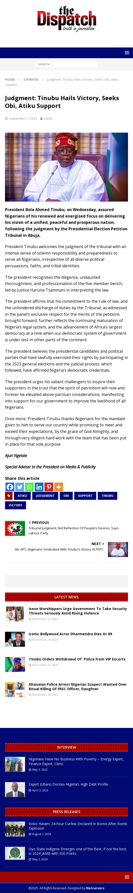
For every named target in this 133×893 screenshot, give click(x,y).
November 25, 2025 (45, 619)
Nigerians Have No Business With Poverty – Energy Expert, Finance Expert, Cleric (76, 761)
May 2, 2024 (40, 859)
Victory (15, 505)
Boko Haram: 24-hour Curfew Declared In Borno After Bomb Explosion (78, 826)
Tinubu (108, 496)
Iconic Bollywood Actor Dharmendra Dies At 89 (70, 633)
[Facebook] (10, 487)
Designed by (86, 888)
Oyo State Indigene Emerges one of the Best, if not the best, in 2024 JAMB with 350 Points (78, 851)
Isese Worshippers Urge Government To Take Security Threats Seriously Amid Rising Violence (78, 610)
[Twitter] (19, 487)
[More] (58, 487)
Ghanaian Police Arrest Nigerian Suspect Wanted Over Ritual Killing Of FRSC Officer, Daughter (78, 686)
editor (48, 118)
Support (85, 496)
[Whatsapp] (29, 487)
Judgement (45, 496)
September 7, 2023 (23, 118)
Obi (66, 496)
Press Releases (66, 811)
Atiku (22, 496)
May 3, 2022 (40, 769)
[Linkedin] (39, 487)
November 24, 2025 (45, 639)
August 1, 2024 (41, 834)
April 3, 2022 (40, 790)
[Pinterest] (48, 487)
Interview (66, 747)
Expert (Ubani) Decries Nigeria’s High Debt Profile (68, 784)
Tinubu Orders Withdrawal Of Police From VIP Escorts (77, 659)
